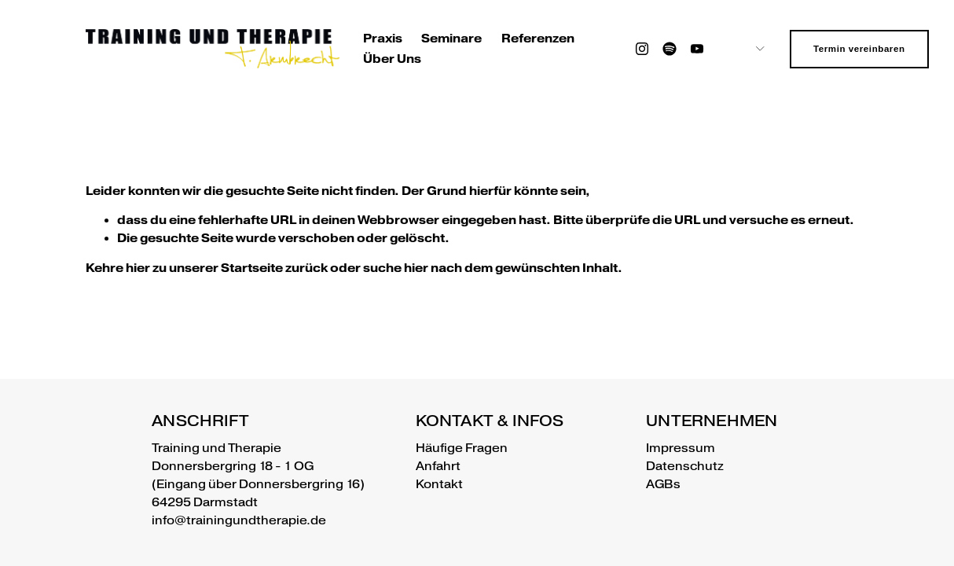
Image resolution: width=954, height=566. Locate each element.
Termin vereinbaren (859, 48)
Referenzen (537, 38)
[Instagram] (642, 49)
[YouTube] (697, 49)
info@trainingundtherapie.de (239, 520)
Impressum (680, 448)
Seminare (451, 38)
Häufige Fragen (462, 448)
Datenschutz (685, 466)
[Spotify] (669, 49)
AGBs (663, 484)
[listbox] (747, 49)
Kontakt (439, 484)
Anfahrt (438, 466)
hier (138, 268)
